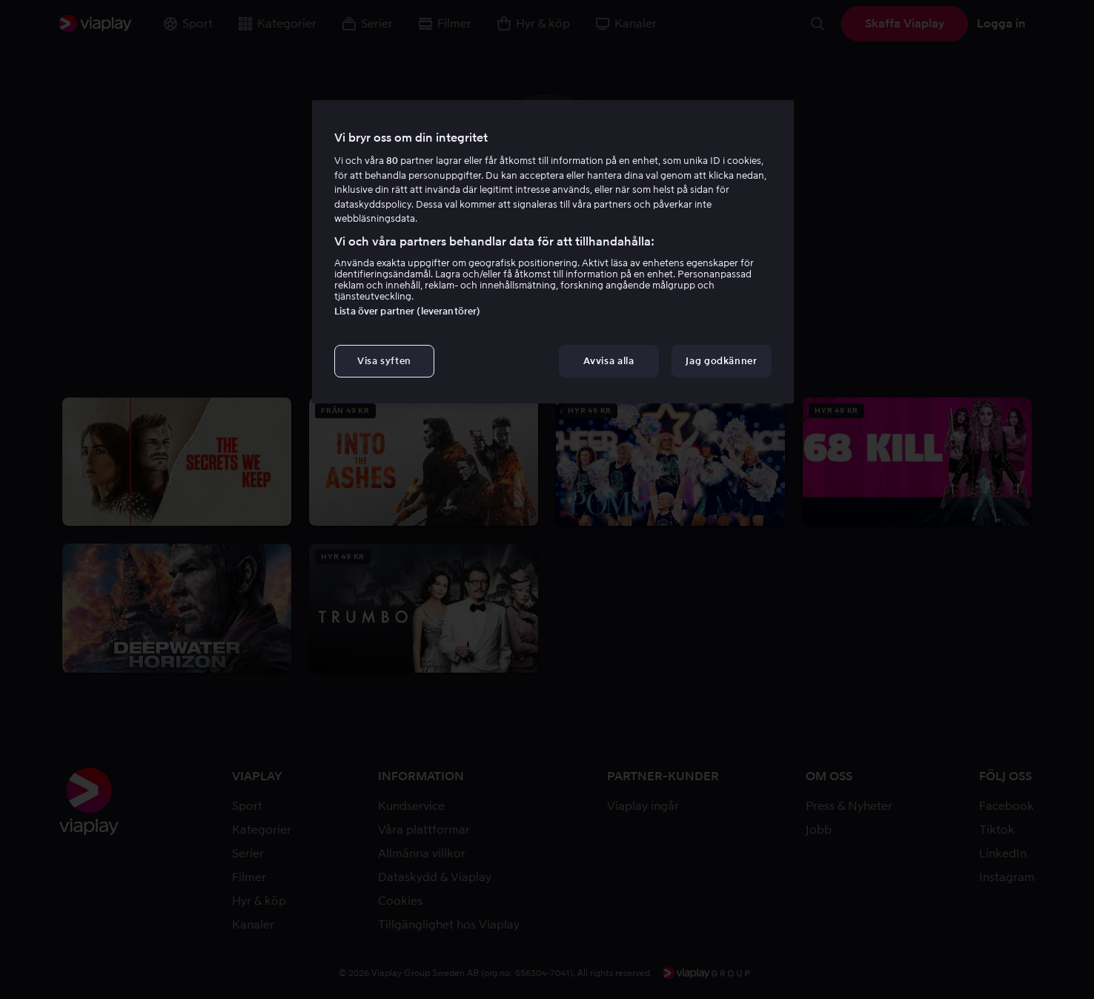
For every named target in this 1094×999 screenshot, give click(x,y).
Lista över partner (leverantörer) (407, 311)
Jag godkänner (721, 360)
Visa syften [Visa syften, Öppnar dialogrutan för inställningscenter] (384, 360)
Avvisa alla (608, 360)
